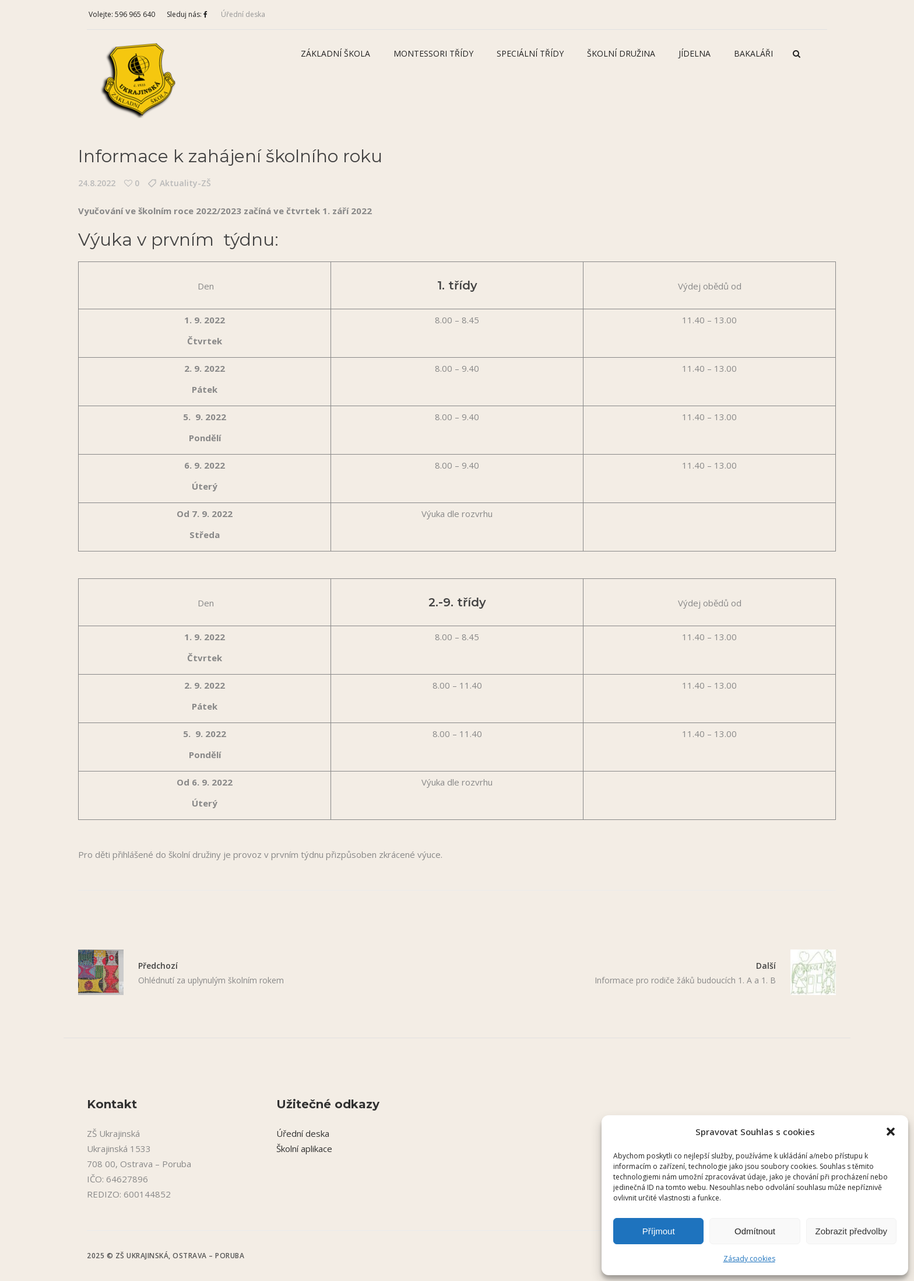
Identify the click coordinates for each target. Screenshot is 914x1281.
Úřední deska (243, 14)
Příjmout (658, 1231)
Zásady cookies (749, 1258)
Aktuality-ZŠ (185, 183)
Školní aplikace (304, 1148)
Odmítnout (754, 1231)
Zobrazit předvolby (851, 1231)
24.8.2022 (96, 183)
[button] (891, 1131)
